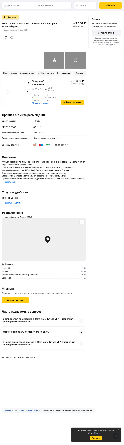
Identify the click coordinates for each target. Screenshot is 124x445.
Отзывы (79, 73)
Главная (7, 410)
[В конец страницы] (116, 436)
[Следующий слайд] (27, 91)
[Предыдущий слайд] (7, 91)
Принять (96, 438)
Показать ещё (8, 182)
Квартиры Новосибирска (30, 410)
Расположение (63, 73)
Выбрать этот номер (72, 102)
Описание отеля (27, 73)
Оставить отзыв (15, 300)
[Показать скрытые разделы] (16, 410)
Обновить (110, 5)
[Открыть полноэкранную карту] (44, 239)
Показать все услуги (11, 203)
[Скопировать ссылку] (11, 37)
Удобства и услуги (46, 73)
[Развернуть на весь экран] (27, 83)
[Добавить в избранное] (5, 37)
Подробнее (98, 433)
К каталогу (9, 17)
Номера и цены (10, 73)
